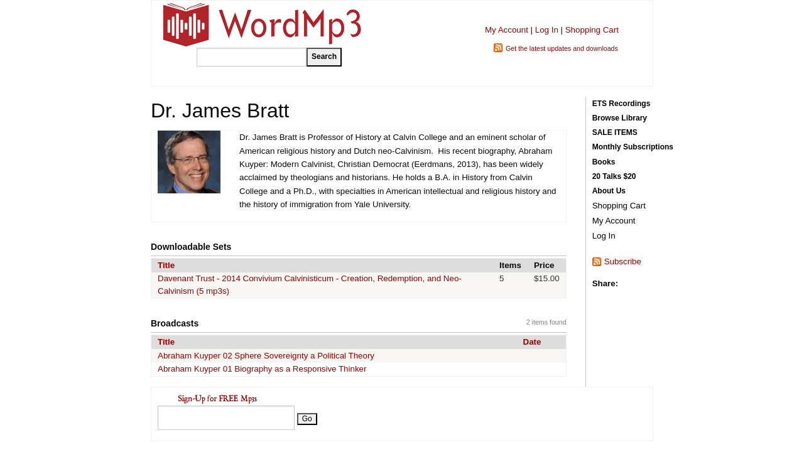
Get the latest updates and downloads (562, 48)
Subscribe (622, 261)
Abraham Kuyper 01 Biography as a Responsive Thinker (262, 369)
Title (166, 265)
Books (604, 162)
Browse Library (619, 118)
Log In (546, 30)
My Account (506, 30)
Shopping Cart (592, 30)
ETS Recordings (621, 103)
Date (532, 342)
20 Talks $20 (614, 176)
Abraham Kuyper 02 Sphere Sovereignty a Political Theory (266, 355)
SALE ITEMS (615, 132)
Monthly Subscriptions (632, 147)
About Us (609, 190)
